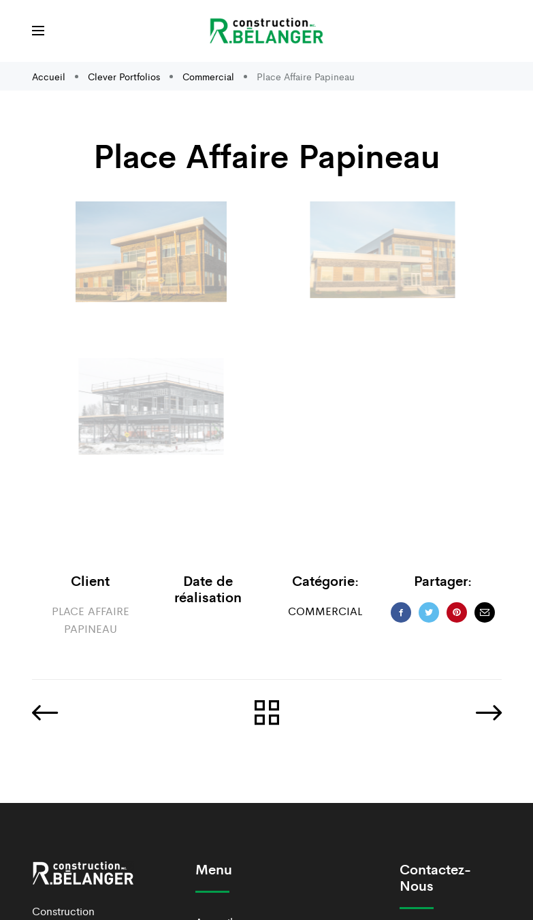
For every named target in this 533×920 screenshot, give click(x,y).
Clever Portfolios (124, 76)
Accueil (50, 76)
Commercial (208, 76)
